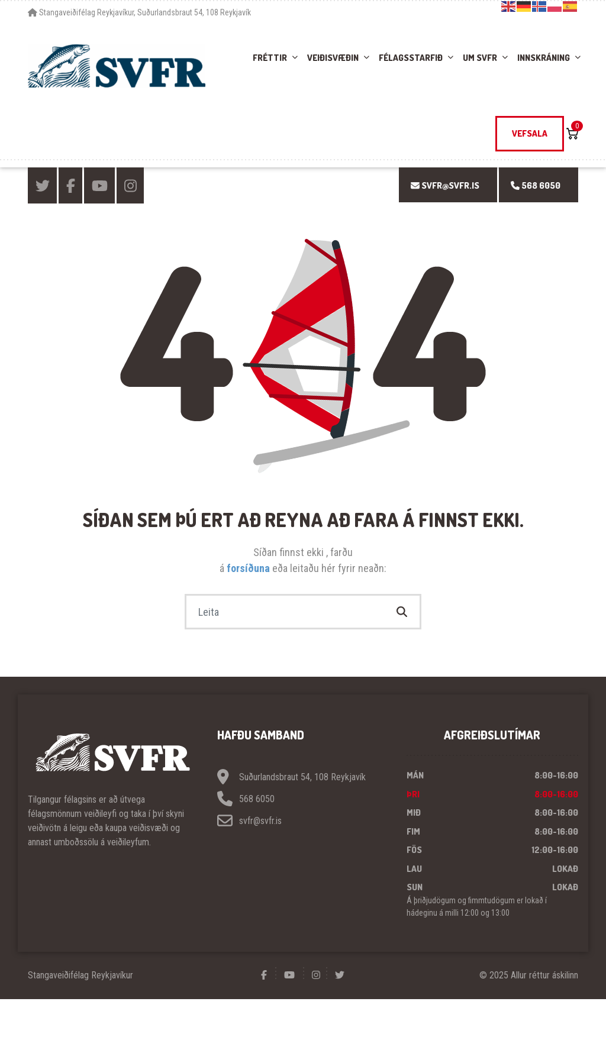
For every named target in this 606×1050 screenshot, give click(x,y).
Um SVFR (480, 57)
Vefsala (529, 133)
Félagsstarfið (411, 57)
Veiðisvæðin (333, 57)
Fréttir (270, 57)
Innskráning (543, 57)
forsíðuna (249, 568)
